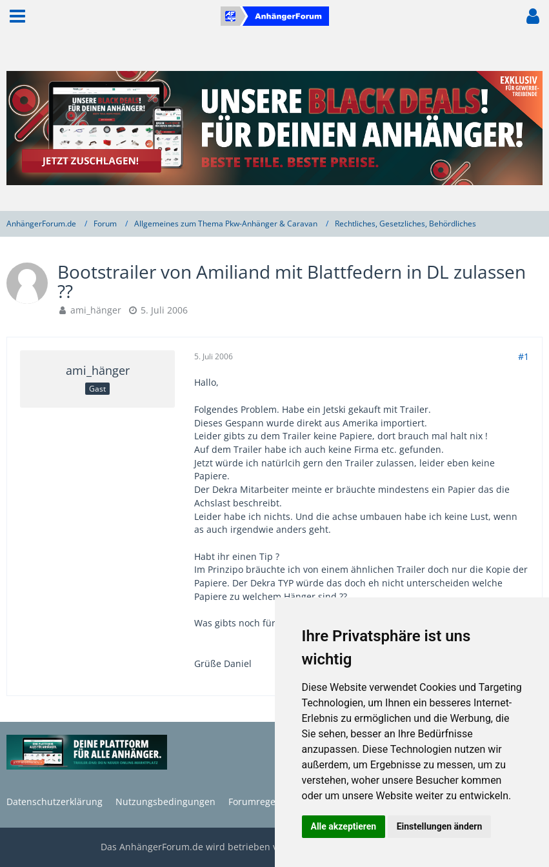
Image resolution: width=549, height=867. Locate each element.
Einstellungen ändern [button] (440, 826)
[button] (17, 16)
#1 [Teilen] (523, 356)
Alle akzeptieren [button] (344, 826)
